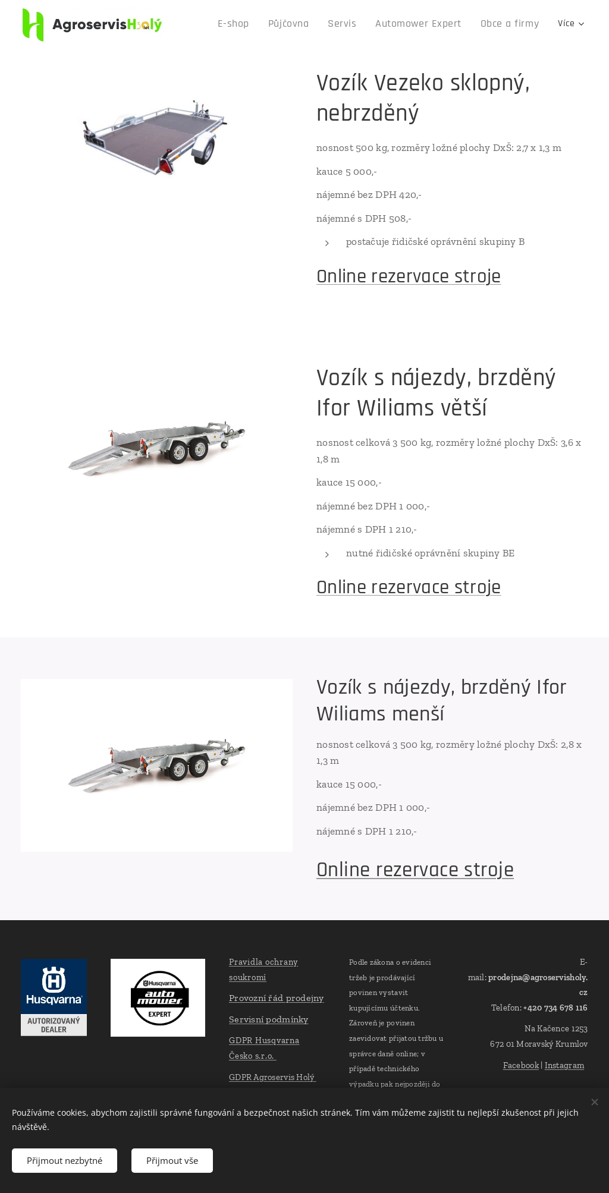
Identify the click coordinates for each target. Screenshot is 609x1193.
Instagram (564, 1065)
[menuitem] (221, 24)
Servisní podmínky (269, 1019)
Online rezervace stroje (408, 276)
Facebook (521, 1065)
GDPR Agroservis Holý (272, 1077)
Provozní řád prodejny (276, 998)
